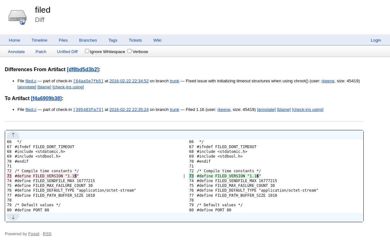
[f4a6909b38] (46, 98)
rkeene (328, 81)
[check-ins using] (68, 87)
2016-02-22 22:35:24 (129, 109)
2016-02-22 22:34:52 (129, 81)
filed (42, 10)
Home (14, 40)
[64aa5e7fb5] (88, 81)
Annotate (16, 51)
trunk (174, 81)
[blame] (44, 87)
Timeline (40, 40)
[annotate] (26, 87)
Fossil (33, 233)
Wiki (157, 40)
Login (376, 40)
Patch (41, 51)
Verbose (137, 51)
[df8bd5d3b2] (83, 69)
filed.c (30, 81)
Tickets (135, 40)
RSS (47, 233)
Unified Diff (67, 51)
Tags (112, 40)
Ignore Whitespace (105, 51)
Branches (88, 40)
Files (63, 40)
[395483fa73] (88, 110)
